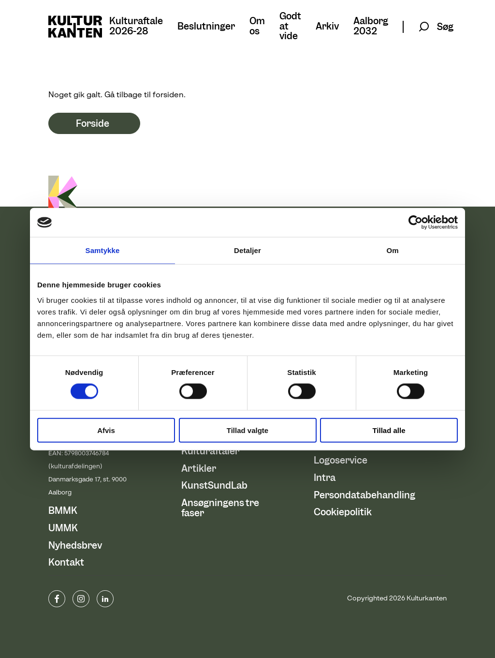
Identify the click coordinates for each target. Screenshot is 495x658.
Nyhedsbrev (75, 545)
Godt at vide (290, 27)
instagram (81, 598)
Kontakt (66, 562)
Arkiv (327, 27)
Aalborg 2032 (370, 26)
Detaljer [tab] (247, 250)
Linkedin (105, 598)
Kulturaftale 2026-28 (136, 26)
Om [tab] (392, 250)
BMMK (62, 511)
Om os (257, 26)
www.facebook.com (56, 598)
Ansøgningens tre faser (220, 508)
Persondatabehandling (364, 495)
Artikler (198, 469)
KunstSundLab (214, 485)
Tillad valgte (247, 430)
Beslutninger (206, 27)
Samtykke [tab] (103, 250)
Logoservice (340, 460)
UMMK (63, 528)
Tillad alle (388, 430)
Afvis (106, 430)
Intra (324, 478)
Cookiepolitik (343, 512)
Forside (92, 124)
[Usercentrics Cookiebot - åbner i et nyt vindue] (415, 222)
